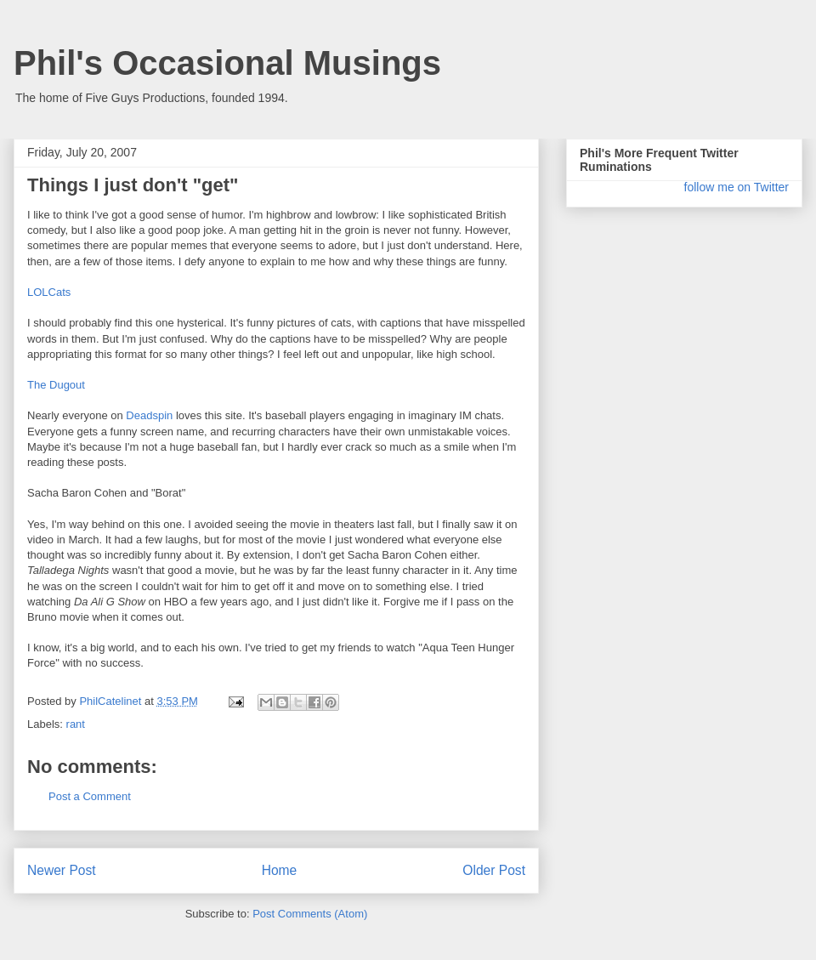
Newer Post (61, 870)
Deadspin (149, 415)
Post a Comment (89, 796)
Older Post (493, 870)
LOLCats (49, 292)
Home (280, 870)
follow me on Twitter (736, 187)
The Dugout (56, 384)
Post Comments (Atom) (309, 913)
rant (75, 724)
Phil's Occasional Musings (227, 63)
